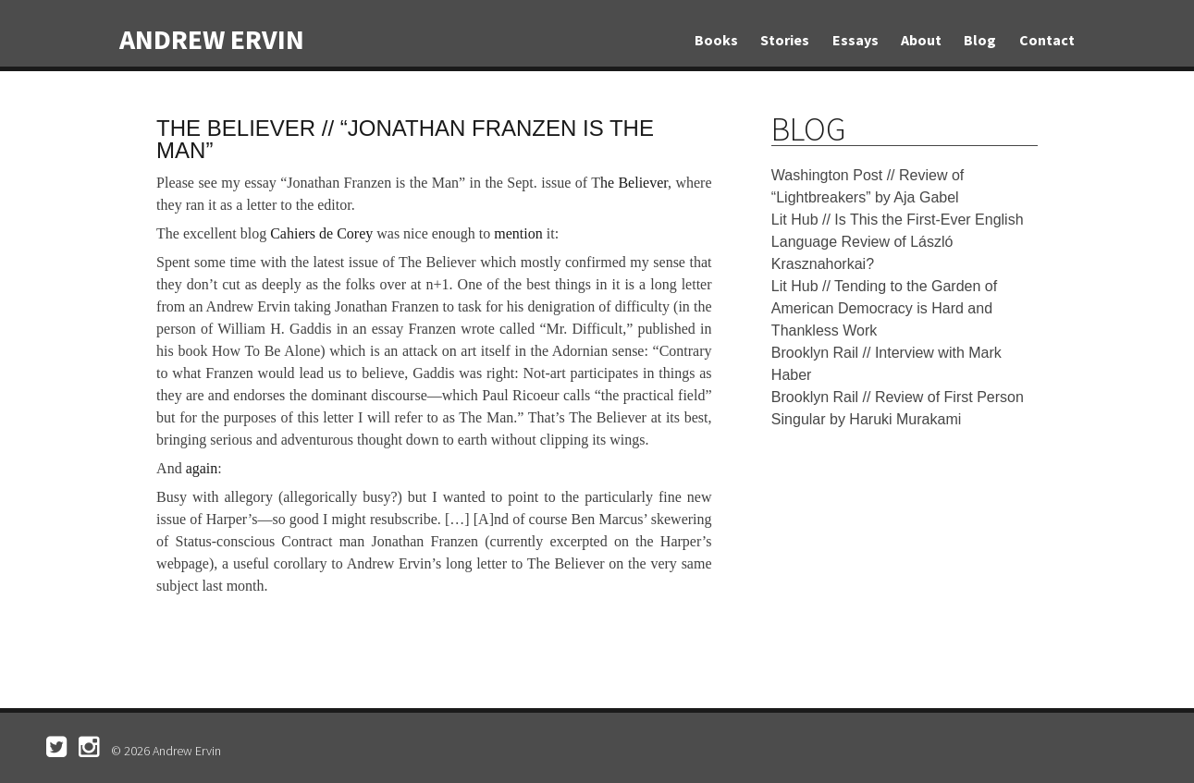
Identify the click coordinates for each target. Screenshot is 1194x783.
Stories (784, 40)
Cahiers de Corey (321, 233)
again (202, 468)
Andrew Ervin (211, 38)
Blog (980, 40)
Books (716, 40)
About (921, 40)
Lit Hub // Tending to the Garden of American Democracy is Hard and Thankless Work (884, 308)
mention (518, 233)
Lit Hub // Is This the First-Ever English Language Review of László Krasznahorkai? (897, 242)
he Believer (634, 182)
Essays (855, 40)
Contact (1047, 40)
